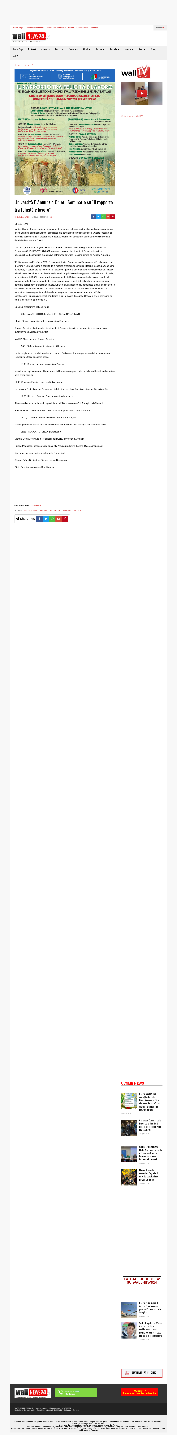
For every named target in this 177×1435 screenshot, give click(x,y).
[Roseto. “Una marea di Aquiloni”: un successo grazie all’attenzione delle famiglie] (129, 1310)
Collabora (67, 1410)
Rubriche (114, 49)
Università (36, 505)
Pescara (73, 49)
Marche (129, 49)
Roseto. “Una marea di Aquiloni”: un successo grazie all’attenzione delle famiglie (150, 1307)
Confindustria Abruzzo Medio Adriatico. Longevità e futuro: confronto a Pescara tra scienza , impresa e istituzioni (150, 1153)
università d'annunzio (72, 510)
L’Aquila (59, 49)
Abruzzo (45, 49)
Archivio (94, 28)
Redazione (19, 1410)
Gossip (153, 49)
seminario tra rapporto (50, 510)
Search (160, 28)
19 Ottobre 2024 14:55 (40, 217)
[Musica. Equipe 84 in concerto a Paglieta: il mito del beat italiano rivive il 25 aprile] (129, 1177)
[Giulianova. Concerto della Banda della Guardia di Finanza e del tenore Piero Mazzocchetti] (129, 1128)
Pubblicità (58, 1410)
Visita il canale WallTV (132, 116)
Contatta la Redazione (35, 28)
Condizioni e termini (45, 1410)
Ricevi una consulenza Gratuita (60, 28)
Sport (142, 49)
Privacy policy (30, 1410)
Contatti (76, 1410)
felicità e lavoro (31, 510)
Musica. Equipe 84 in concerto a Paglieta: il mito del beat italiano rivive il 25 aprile (148, 1174)
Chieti (86, 49)
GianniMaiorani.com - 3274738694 (57, 1408)
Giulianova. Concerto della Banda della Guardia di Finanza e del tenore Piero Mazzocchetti (150, 1125)
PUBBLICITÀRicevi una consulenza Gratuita (139, 1392)
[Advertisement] (25, 486)
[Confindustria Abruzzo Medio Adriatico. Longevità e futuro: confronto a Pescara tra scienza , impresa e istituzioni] (129, 1154)
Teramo (100, 49)
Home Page (18, 28)
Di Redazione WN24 (22, 217)
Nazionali (32, 49)
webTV (15, 56)
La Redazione (82, 28)
